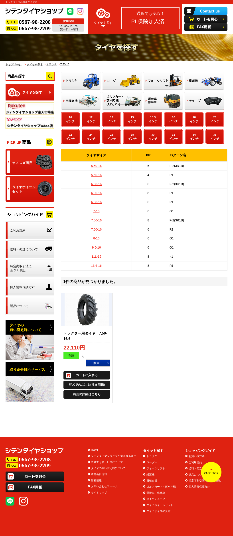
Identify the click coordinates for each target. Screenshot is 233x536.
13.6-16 (96, 265)
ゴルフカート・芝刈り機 (161, 486)
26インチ (111, 136)
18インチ (194, 119)
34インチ (194, 136)
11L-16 (96, 256)
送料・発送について (201, 468)
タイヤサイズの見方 (158, 511)
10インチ (70, 119)
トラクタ (51, 64)
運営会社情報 (99, 474)
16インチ (173, 119)
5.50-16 (96, 166)
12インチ (91, 119)
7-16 (96, 211)
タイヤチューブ (155, 498)
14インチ (111, 119)
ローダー (151, 462)
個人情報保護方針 (199, 486)
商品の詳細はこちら (87, 394)
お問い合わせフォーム (104, 486)
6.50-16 (96, 202)
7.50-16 (64, 64)
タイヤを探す (103, 16)
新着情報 (96, 480)
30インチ (153, 136)
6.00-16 (96, 184)
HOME (95, 450)
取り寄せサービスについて (107, 462)
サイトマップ (99, 492)
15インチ (132, 119)
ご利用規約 (195, 462)
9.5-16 (96, 247)
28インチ (132, 136)
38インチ (215, 136)
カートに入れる (87, 375)
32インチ (173, 136)
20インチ (215, 119)
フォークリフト (155, 468)
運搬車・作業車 (155, 492)
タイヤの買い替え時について (108, 468)
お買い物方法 (197, 456)
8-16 (96, 238)
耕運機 (150, 474)
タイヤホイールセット (159, 505)
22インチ (70, 136)
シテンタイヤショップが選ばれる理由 (113, 456)
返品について (197, 474)
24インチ (91, 136)
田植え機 (151, 480)
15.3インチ (153, 119)
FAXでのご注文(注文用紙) (87, 384)
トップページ (14, 64)
